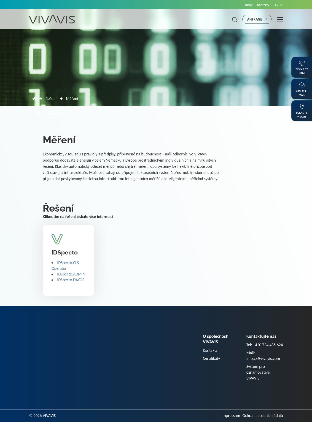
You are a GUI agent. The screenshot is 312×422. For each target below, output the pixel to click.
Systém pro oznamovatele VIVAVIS (258, 372)
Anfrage (254, 19)
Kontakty (263, 5)
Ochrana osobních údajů (262, 415)
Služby (248, 5)
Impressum (231, 415)
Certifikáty (211, 358)
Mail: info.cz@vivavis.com (263, 355)
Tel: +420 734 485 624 (264, 344)
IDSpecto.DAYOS (70, 279)
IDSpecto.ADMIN (71, 274)
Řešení (51, 98)
